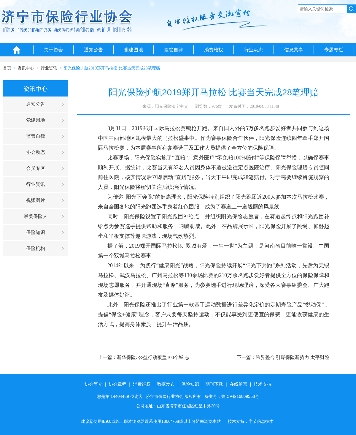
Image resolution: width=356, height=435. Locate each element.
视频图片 (35, 200)
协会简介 (93, 384)
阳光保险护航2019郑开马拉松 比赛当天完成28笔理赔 (111, 68)
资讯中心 (26, 68)
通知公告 (93, 49)
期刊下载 (214, 384)
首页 (7, 68)
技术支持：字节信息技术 (251, 421)
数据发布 (166, 384)
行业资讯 (49, 68)
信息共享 (293, 49)
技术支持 (262, 384)
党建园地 (133, 49)
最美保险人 (35, 216)
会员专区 (35, 168)
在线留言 (238, 384)
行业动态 (253, 49)
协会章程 (117, 384)
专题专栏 (333, 49)
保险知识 (35, 232)
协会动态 (35, 152)
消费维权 (213, 49)
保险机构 (35, 248)
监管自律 (173, 49)
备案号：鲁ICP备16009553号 (232, 396)
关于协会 (53, 49)
